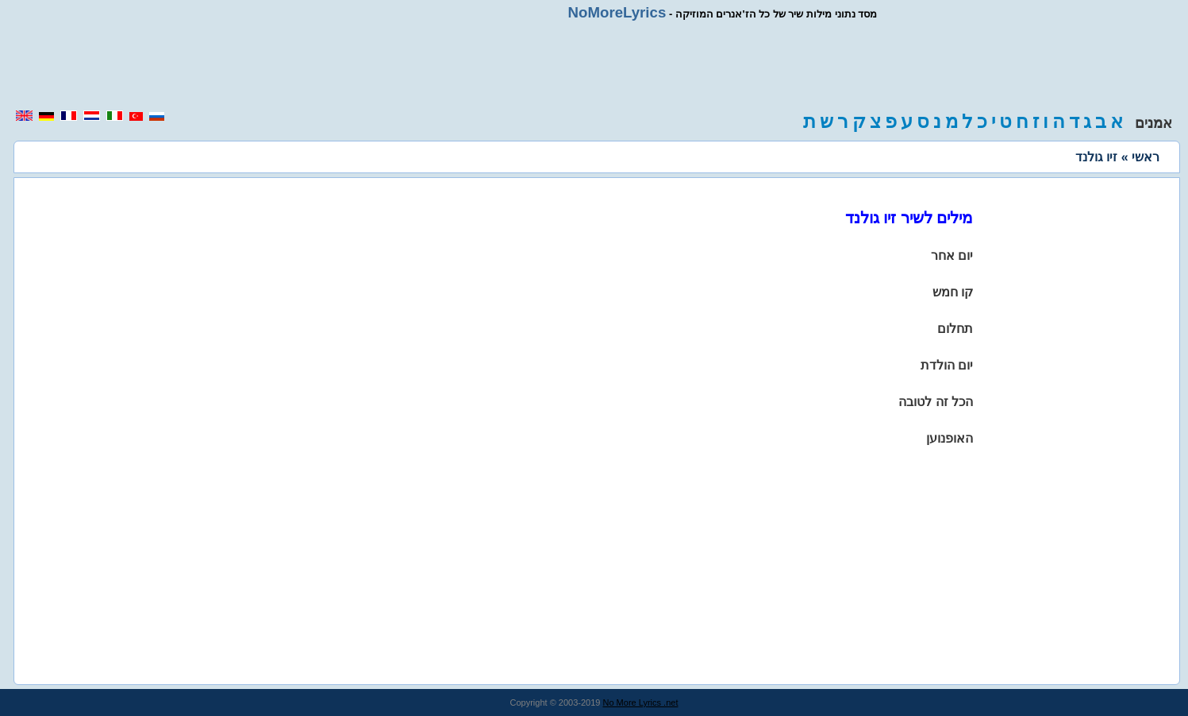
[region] (594, 65)
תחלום (955, 328)
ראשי (1145, 157)
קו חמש (952, 292)
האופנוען (949, 438)
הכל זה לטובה (935, 401)
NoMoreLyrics (617, 12)
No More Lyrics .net (641, 702)
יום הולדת (947, 365)
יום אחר (952, 255)
